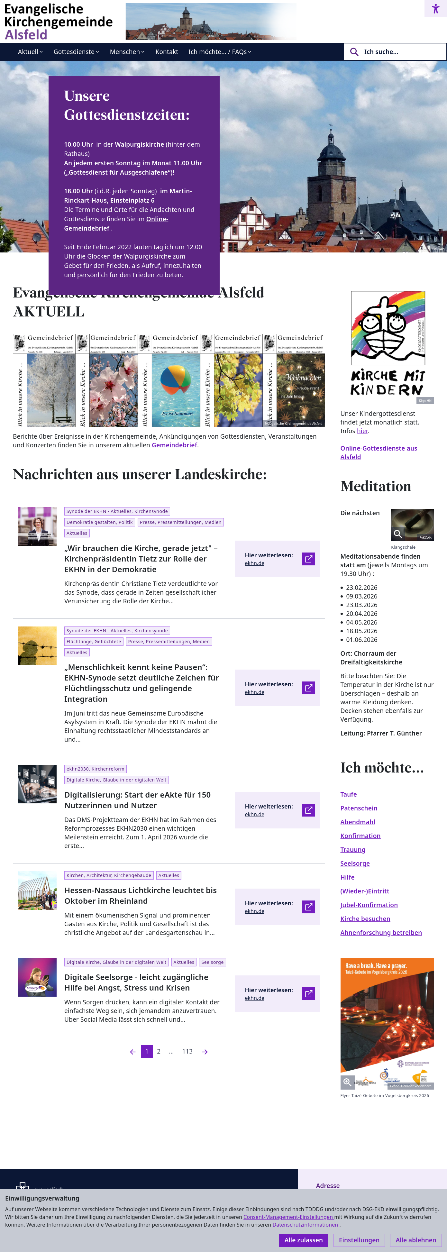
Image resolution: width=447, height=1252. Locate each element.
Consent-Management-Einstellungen (288, 1216)
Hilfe (348, 877)
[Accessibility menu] (435, 8)
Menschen (125, 52)
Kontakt (166, 52)
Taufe (349, 794)
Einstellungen (359, 1240)
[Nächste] (205, 1051)
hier (362, 431)
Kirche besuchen (366, 919)
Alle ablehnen (416, 1240)
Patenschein (359, 808)
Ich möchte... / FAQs (217, 52)
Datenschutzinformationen (305, 1224)
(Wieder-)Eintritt (365, 891)
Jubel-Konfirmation (369, 905)
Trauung (353, 849)
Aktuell (28, 52)
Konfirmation (361, 836)
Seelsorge (355, 863)
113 (187, 1051)
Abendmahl (358, 822)
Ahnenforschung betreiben (381, 932)
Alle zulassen (304, 1240)
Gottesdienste (74, 52)
